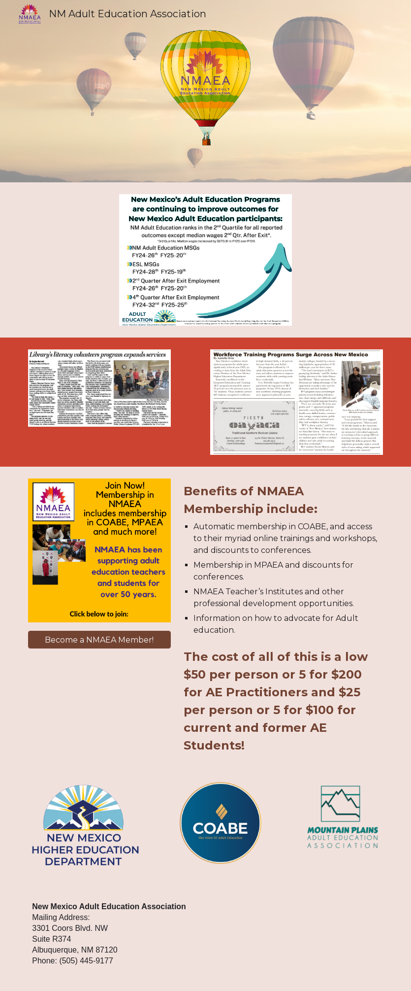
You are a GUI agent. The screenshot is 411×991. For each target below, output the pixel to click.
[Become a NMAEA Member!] (99, 639)
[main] (281, 618)
